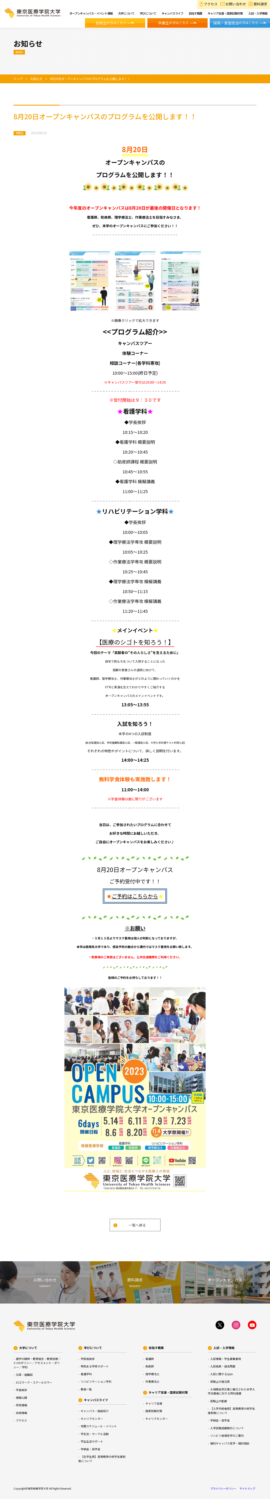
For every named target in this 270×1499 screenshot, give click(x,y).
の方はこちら (111, 23)
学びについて (93, 1348)
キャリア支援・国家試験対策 (168, 1392)
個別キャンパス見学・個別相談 (229, 1443)
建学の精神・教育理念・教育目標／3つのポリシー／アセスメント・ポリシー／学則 (37, 1363)
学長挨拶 (21, 1390)
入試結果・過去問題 (222, 1366)
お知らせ (36, 79)
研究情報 (21, 1405)
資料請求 (260, 3)
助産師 (149, 1366)
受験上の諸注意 (220, 1381)
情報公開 (21, 1398)
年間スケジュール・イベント (99, 1426)
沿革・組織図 (24, 1375)
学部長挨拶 (88, 1359)
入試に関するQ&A (221, 1374)
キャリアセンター (92, 1419)
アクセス (211, 3)
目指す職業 (156, 1348)
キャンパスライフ (96, 1400)
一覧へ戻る (137, 1225)
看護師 (149, 1359)
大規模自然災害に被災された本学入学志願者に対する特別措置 (231, 1391)
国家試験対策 (153, 1411)
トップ (18, 79)
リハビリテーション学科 (96, 1381)
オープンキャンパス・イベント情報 (91, 13)
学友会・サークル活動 (95, 1434)
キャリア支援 (153, 1403)
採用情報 (21, 1413)
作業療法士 (152, 1381)
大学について (28, 1348)
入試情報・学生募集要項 (225, 1359)
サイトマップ (247, 1488)
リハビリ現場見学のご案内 (227, 1436)
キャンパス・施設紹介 (95, 1411)
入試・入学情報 (224, 1348)
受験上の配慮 (218, 1401)
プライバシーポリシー (223, 1488)
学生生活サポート (92, 1441)
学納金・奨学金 (90, 1449)
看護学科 (86, 1374)
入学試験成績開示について (227, 1428)
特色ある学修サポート (95, 1366)
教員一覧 (86, 1389)
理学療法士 (152, 1374)
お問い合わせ (235, 3)
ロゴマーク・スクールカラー (34, 1382)
